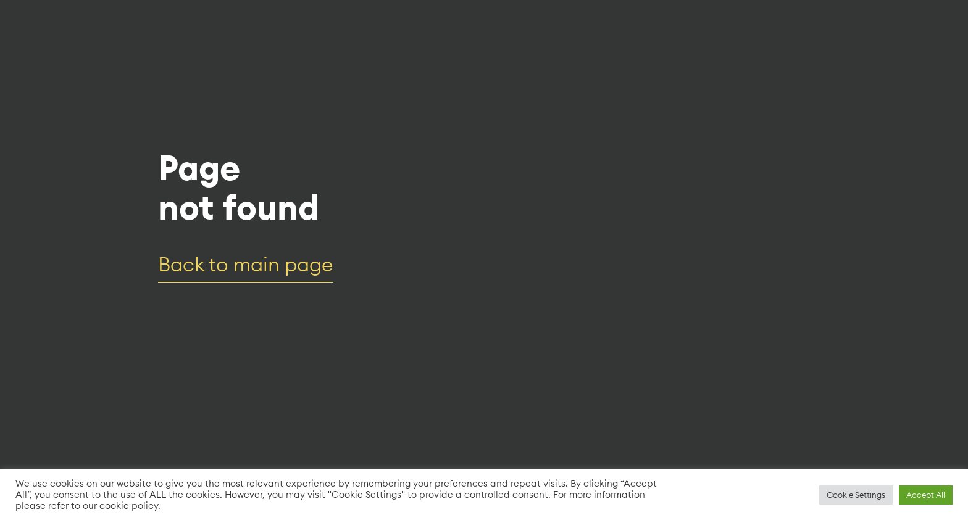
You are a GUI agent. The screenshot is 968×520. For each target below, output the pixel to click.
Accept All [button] (925, 495)
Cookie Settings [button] (856, 495)
